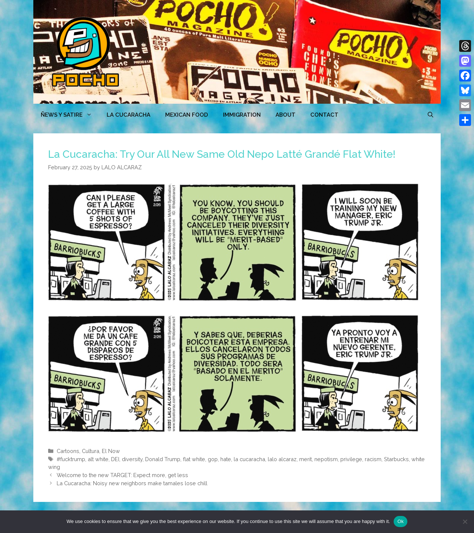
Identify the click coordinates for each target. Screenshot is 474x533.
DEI (115, 459)
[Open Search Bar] (430, 115)
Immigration (242, 114)
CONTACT (324, 114)
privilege (351, 459)
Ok (400, 521)
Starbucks (396, 459)
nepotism (326, 459)
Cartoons (68, 451)
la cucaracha (249, 459)
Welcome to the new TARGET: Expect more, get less (122, 475)
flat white (194, 459)
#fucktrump (71, 459)
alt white (98, 459)
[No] (464, 521)
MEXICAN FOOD (186, 114)
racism (373, 459)
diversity (132, 459)
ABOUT (286, 114)
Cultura (90, 451)
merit (305, 459)
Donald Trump (162, 459)
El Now (111, 451)
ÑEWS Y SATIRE (70, 115)
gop (213, 459)
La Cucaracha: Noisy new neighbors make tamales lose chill (132, 483)
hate (225, 459)
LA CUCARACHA (128, 114)
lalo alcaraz (282, 459)
